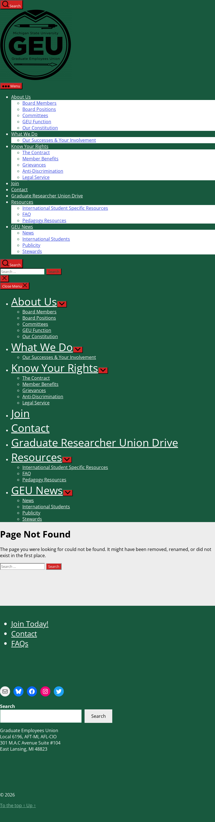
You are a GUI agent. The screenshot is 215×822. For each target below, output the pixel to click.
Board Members (39, 103)
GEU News (22, 227)
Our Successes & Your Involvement (59, 140)
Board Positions (39, 109)
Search (98, 716)
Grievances (34, 165)
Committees (35, 115)
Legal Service (36, 177)
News (28, 233)
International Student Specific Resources (65, 208)
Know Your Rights (29, 146)
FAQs (19, 643)
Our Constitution (40, 128)
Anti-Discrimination (42, 171)
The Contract (36, 152)
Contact (19, 189)
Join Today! (29, 624)
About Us (21, 97)
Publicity (31, 245)
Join (15, 183)
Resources (22, 202)
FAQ (26, 214)
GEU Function (36, 122)
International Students (46, 239)
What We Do (24, 134)
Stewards (32, 251)
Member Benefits (40, 159)
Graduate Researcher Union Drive (47, 196)
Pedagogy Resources (44, 220)
